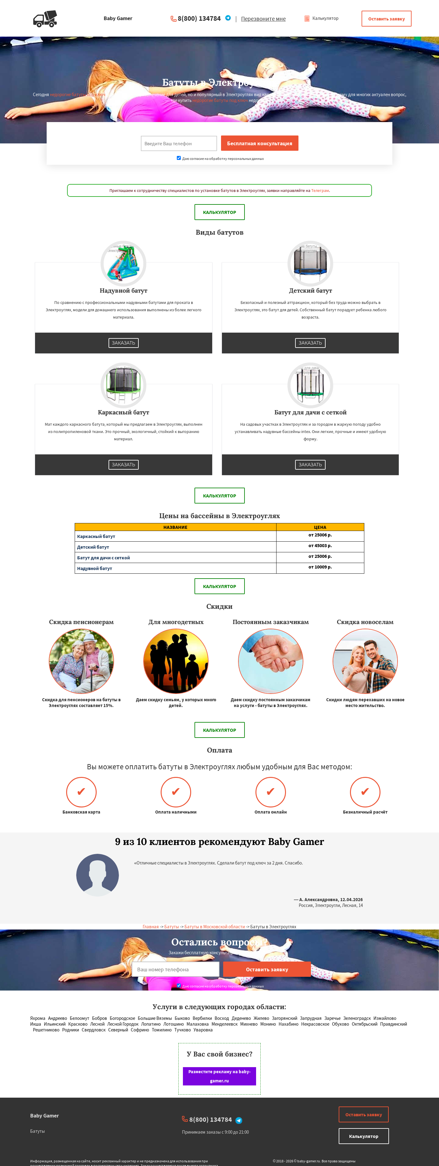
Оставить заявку (386, 19)
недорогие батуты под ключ (77, 94)
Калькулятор (321, 18)
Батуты (171, 927)
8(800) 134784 (199, 18)
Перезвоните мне (263, 18)
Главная (151, 927)
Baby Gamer (44, 1115)
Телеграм (320, 190)
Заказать (123, 343)
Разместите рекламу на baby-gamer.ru (219, 1076)
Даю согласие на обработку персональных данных (220, 158)
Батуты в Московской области (214, 927)
